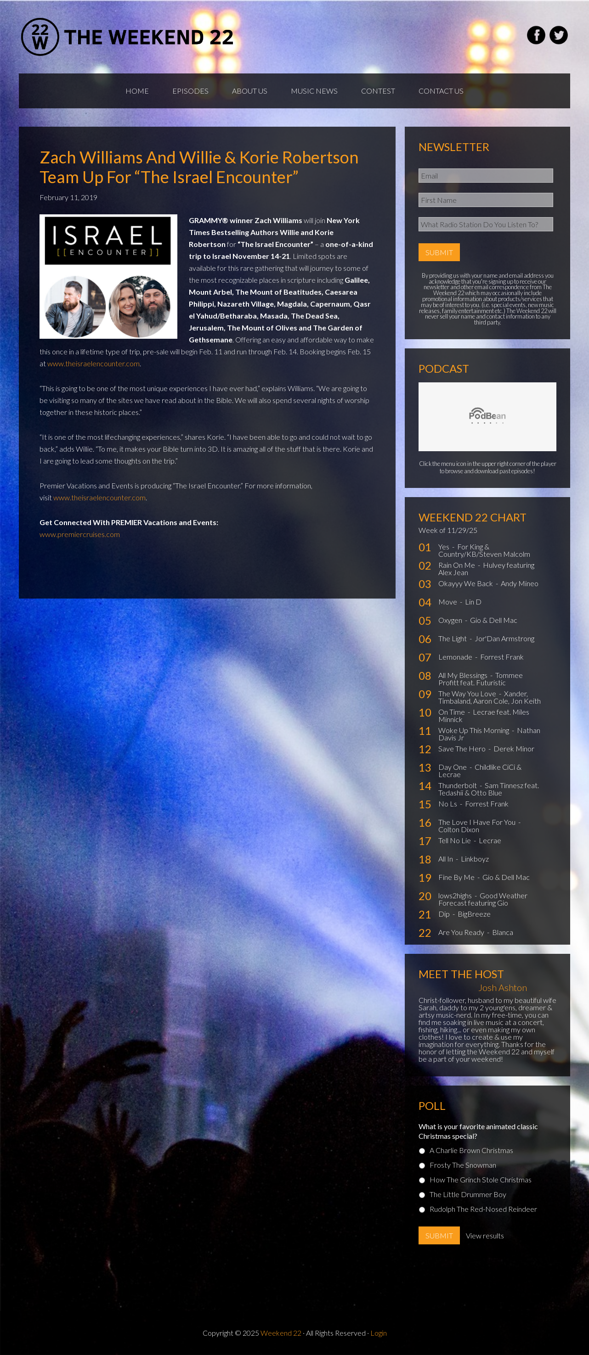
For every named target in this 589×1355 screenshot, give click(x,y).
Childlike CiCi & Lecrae (479, 770)
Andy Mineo (519, 583)
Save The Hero (462, 748)
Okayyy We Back (466, 583)
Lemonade (456, 656)
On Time (452, 711)
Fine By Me (457, 877)
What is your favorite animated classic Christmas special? (478, 1131)
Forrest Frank (502, 656)
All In (446, 858)
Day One (453, 766)
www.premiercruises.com (80, 534)
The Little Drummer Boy (468, 1194)
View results (485, 1235)
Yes (444, 546)
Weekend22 (128, 37)
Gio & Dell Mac (493, 620)
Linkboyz (475, 858)
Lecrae (490, 840)
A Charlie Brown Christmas (471, 1150)
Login (378, 1332)
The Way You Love (468, 693)
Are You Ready (462, 932)
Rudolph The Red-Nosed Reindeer (483, 1208)
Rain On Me (457, 564)
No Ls (448, 803)
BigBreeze (474, 913)
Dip (444, 913)
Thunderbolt (458, 785)
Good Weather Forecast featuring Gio (482, 899)
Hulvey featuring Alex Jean (486, 568)
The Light (453, 638)
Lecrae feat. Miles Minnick (483, 715)
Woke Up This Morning (474, 730)
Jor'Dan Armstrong (504, 638)
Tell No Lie (455, 840)
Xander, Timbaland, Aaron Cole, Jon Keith (489, 697)
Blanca (502, 932)
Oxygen (451, 620)
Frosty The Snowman (463, 1164)
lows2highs (455, 895)
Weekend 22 (281, 1332)
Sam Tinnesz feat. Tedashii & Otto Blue (488, 789)
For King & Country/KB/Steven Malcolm (484, 550)
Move (448, 601)
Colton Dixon (458, 829)
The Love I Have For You (477, 821)
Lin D (473, 601)
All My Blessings (463, 675)
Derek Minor (513, 748)
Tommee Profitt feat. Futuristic (480, 679)
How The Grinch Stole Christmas (481, 1179)
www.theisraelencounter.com (93, 363)
